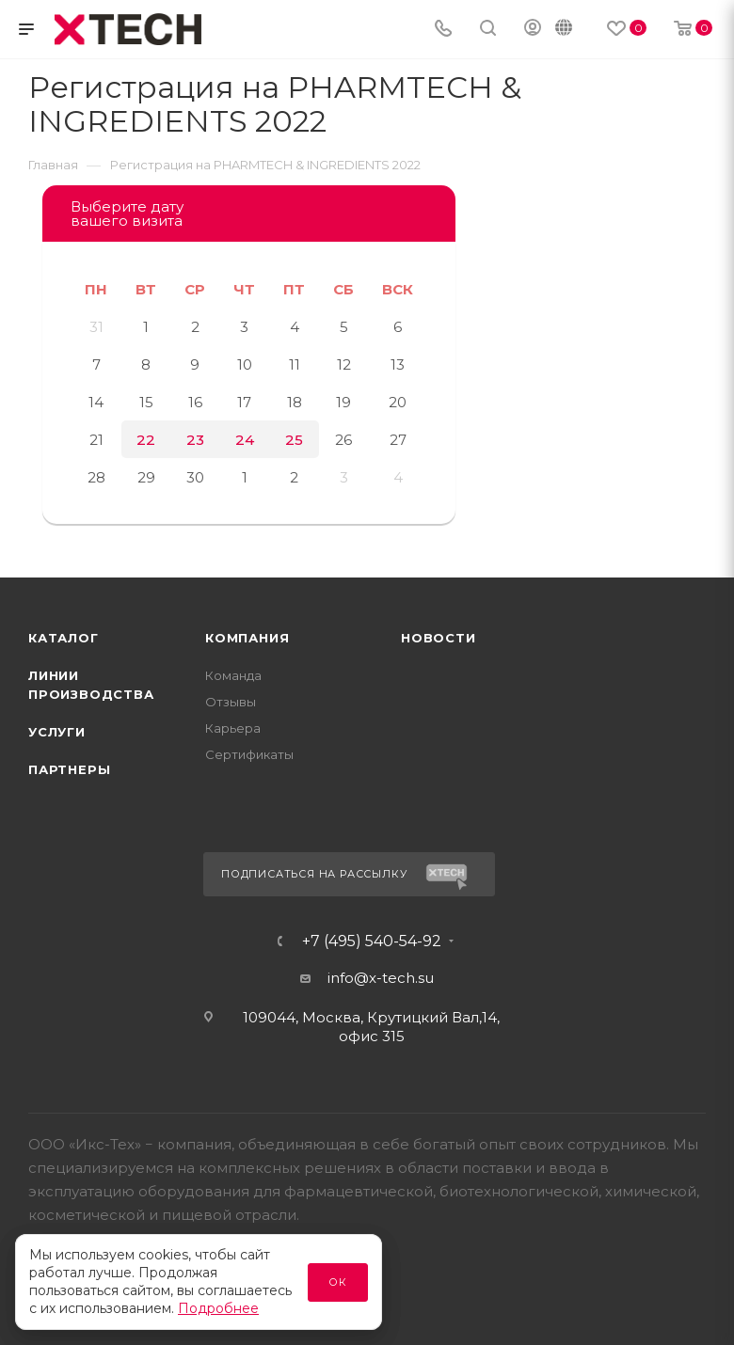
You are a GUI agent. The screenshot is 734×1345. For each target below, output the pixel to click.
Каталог (63, 637)
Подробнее (218, 1308)
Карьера (233, 728)
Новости (438, 637)
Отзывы (230, 701)
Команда (233, 675)
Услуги (57, 731)
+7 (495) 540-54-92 (371, 941)
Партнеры (69, 769)
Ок (337, 1282)
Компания (247, 637)
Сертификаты (249, 754)
